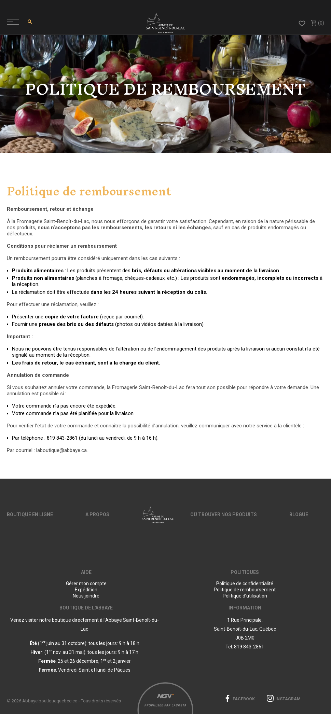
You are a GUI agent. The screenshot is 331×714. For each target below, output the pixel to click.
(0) (317, 23)
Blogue (298, 514)
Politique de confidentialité (244, 583)
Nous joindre (86, 596)
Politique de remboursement (245, 589)
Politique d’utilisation (245, 596)
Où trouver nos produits (223, 514)
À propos (97, 514)
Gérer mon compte (86, 583)
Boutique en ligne (30, 514)
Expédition (86, 589)
